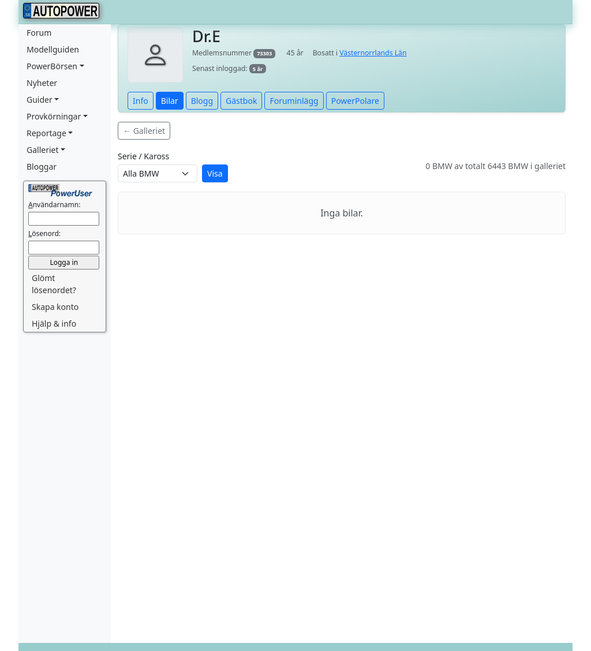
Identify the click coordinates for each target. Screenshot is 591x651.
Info (140, 100)
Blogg (202, 100)
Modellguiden (53, 49)
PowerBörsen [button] (52, 66)
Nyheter (42, 82)
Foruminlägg (294, 100)
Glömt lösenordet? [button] (54, 283)
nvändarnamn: (54, 204)
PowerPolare (355, 100)
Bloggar (42, 166)
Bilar (169, 100)
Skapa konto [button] (55, 306)
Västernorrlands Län (372, 53)
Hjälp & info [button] (54, 323)
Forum (39, 32)
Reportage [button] (46, 133)
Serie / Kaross (143, 156)
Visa (215, 173)
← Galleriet (144, 130)
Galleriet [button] (43, 149)
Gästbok (241, 100)
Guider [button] (40, 99)
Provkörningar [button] (54, 116)
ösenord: (44, 233)
